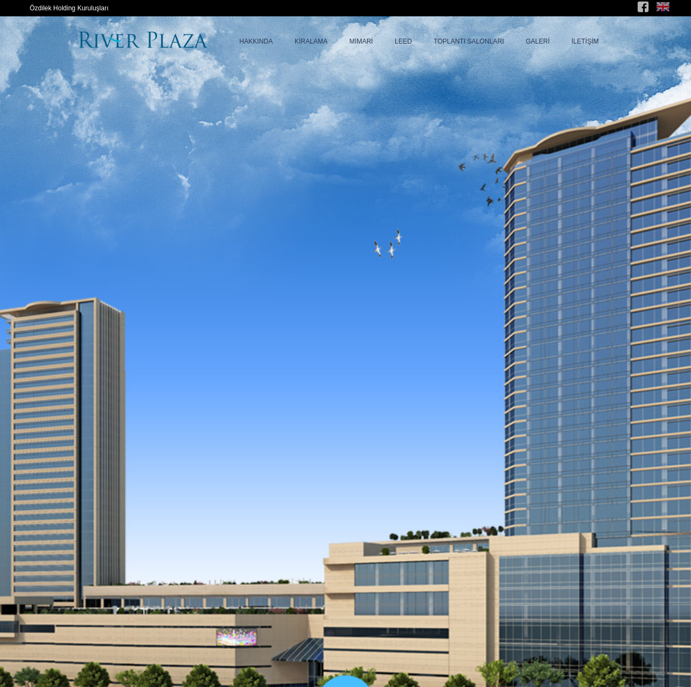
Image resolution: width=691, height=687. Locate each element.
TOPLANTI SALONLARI (468, 41)
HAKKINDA (256, 41)
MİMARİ (361, 41)
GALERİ (537, 41)
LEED (403, 41)
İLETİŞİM (584, 41)
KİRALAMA (311, 41)
